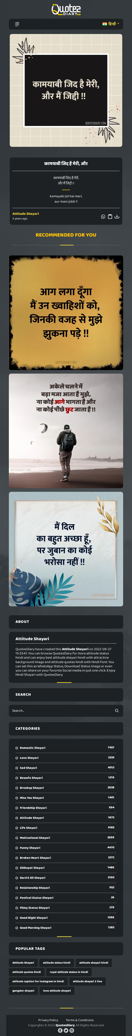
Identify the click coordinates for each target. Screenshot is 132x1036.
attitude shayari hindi (93, 962)
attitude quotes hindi (26, 972)
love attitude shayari (57, 990)
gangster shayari (23, 990)
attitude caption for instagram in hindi (38, 981)
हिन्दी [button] (109, 24)
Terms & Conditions (80, 1020)
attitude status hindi (56, 962)
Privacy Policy (48, 1020)
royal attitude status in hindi (69, 972)
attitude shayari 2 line (87, 981)
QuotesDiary (65, 1025)
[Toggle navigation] (17, 24)
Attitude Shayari (25, 214)
